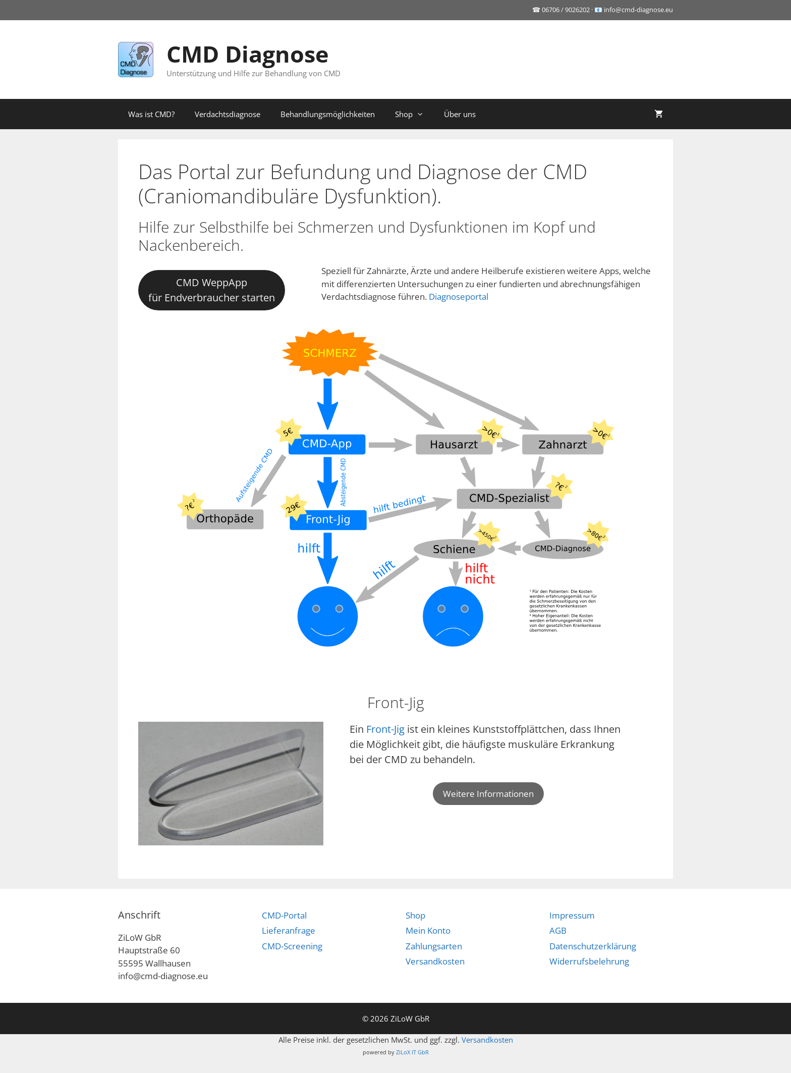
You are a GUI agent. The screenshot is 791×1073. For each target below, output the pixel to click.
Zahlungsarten (434, 946)
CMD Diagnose (247, 53)
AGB (558, 930)
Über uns (460, 114)
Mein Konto (428, 930)
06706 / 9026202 (566, 9)
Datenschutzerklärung (592, 946)
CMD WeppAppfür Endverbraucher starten (211, 290)
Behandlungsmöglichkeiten (327, 114)
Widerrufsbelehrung (589, 961)
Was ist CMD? (151, 114)
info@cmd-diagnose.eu (638, 9)
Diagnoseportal (458, 296)
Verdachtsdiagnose (227, 114)
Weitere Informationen (488, 793)
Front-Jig (385, 729)
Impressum (572, 915)
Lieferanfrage (288, 930)
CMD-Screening (292, 946)
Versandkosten (435, 961)
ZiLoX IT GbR (412, 1052)
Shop (414, 114)
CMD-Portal (284, 915)
